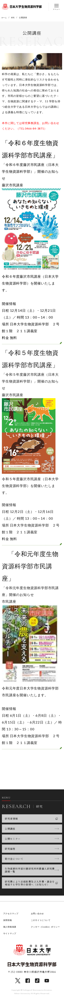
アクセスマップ (11, 914)
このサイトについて (41, 920)
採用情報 (8, 920)
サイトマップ (10, 938)
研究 (14, 17)
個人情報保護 (10, 927)
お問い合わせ (38, 914)
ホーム (4, 17)
